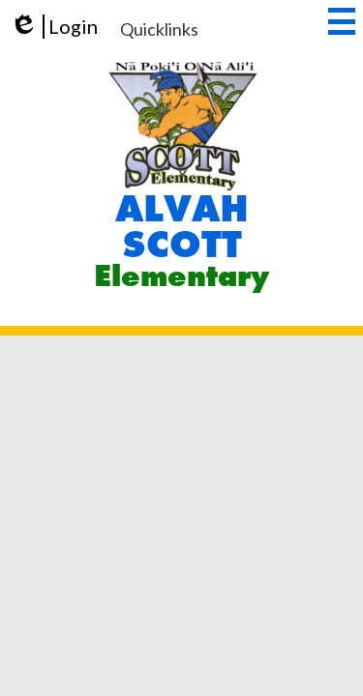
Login (54, 26)
